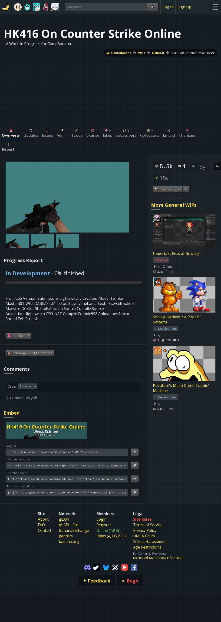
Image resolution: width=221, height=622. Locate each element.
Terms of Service (147, 524)
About (43, 519)
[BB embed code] (67, 479)
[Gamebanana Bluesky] (106, 566)
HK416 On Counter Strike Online (193, 53)
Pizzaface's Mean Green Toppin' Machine (181, 388)
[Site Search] (152, 7)
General (158, 53)
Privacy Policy (144, 530)
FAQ (41, 524)
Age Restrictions (147, 547)
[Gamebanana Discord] (87, 566)
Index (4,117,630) (111, 536)
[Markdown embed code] (67, 492)
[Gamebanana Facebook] (134, 566)
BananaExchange (74, 530)
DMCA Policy (144, 536)
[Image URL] (67, 452)
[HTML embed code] (67, 465)
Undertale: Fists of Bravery (176, 253)
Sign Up (184, 7)
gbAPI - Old (68, 524)
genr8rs (66, 536)
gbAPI (64, 519)
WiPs (141, 53)
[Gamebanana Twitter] (115, 566)
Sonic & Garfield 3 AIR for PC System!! (177, 320)
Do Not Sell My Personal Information (158, 557)
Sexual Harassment (150, 541)
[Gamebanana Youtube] (124, 566)
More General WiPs (174, 205)
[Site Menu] (215, 7)
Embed (12, 413)
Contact (44, 530)
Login (101, 519)
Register (103, 524)
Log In (168, 7)
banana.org (69, 541)
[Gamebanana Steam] (96, 566)
